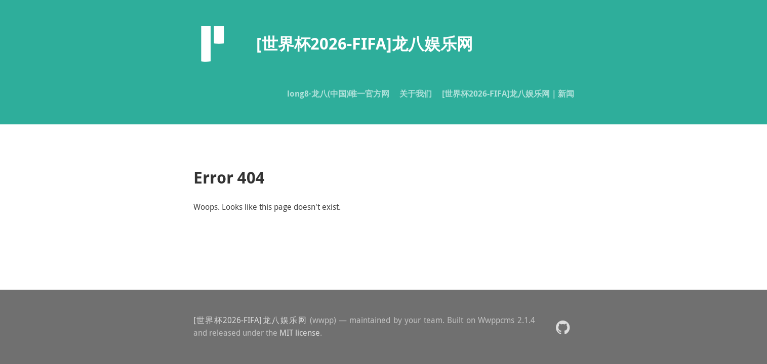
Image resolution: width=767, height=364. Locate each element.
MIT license (299, 332)
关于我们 (415, 93)
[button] (562, 327)
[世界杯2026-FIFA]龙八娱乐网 (250, 320)
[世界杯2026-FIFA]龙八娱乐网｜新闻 (508, 93)
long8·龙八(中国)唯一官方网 (338, 93)
